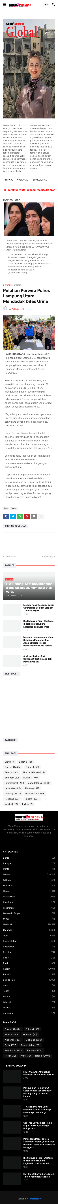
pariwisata (29, 1013)
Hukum (30, 777)
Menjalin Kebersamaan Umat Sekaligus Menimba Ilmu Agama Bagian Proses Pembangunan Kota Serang (38, 641)
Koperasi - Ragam (29, 913)
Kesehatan (13, 788)
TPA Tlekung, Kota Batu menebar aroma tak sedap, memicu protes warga (37, 1109)
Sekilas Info (29, 979)
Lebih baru (10, 556)
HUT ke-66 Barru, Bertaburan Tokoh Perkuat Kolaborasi (38, 1175)
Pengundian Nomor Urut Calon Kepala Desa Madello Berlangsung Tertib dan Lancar (37, 1092)
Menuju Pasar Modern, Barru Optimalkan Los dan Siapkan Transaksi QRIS (38, 608)
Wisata (29, 996)
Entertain (12, 777)
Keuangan (32, 788)
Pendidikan (29, 946)
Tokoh (29, 990)
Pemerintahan (35, 793)
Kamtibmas (29, 902)
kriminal (11, 804)
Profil (29, 963)
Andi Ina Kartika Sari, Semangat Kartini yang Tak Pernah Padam (37, 659)
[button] (4, 4)
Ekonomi (12, 772)
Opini (29, 935)
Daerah (17, 285)
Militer (29, 918)
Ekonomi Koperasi (34, 772)
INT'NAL (9, 179)
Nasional (29, 924)
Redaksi (29, 974)
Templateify (34, 1198)
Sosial (29, 985)
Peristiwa (12, 798)
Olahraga (13, 793)
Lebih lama (47, 556)
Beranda (7, 285)
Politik (29, 957)
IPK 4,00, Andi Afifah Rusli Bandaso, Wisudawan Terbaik (39, 1073)
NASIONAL (22, 179)
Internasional (14, 783)
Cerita (29, 868)
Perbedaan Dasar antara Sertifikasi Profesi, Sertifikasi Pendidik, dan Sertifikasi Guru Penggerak (39, 1143)
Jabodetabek (39, 783)
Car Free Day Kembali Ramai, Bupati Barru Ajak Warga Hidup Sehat (38, 1125)
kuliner (27, 804)
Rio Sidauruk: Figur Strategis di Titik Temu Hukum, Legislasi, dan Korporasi (38, 624)
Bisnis (10, 761)
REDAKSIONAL (39, 179)
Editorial (32, 767)
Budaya (25, 761)
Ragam (32, 798)
